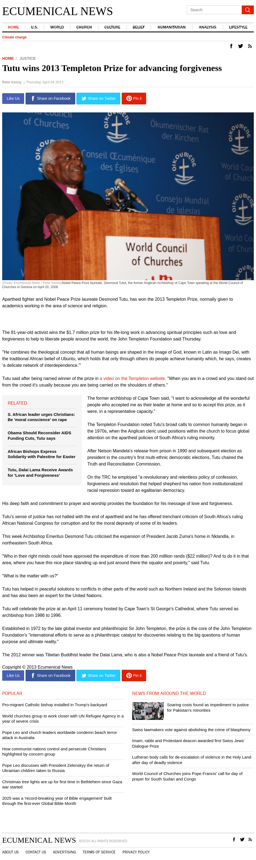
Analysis (207, 27)
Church (84, 27)
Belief (139, 27)
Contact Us (36, 852)
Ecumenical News (57, 11)
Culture (112, 27)
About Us (10, 852)
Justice (28, 58)
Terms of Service (99, 852)
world (57, 27)
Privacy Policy (136, 852)
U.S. (34, 27)
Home (13, 27)
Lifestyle (238, 27)
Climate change (14, 37)
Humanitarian (172, 27)
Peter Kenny (11, 82)
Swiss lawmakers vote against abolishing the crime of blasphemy (191, 729)
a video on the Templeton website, (133, 378)
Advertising (64, 852)
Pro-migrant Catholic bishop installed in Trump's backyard (54, 704)
